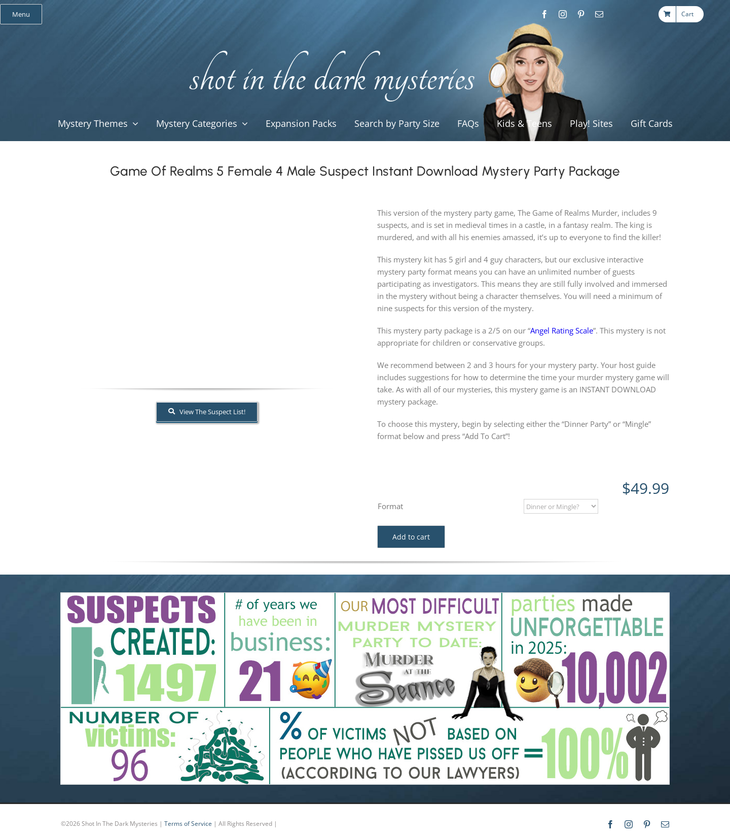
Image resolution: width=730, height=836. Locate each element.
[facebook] (544, 14)
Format (390, 506)
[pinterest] (581, 14)
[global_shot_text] (329, 49)
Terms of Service (188, 823)
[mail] (599, 14)
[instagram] (563, 14)
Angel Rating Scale (561, 330)
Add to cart (411, 537)
